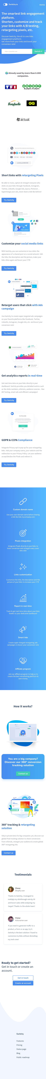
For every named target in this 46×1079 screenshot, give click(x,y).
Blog (18, 1053)
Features (20, 1041)
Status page (21, 1049)
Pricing (19, 1045)
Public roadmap (23, 1057)
